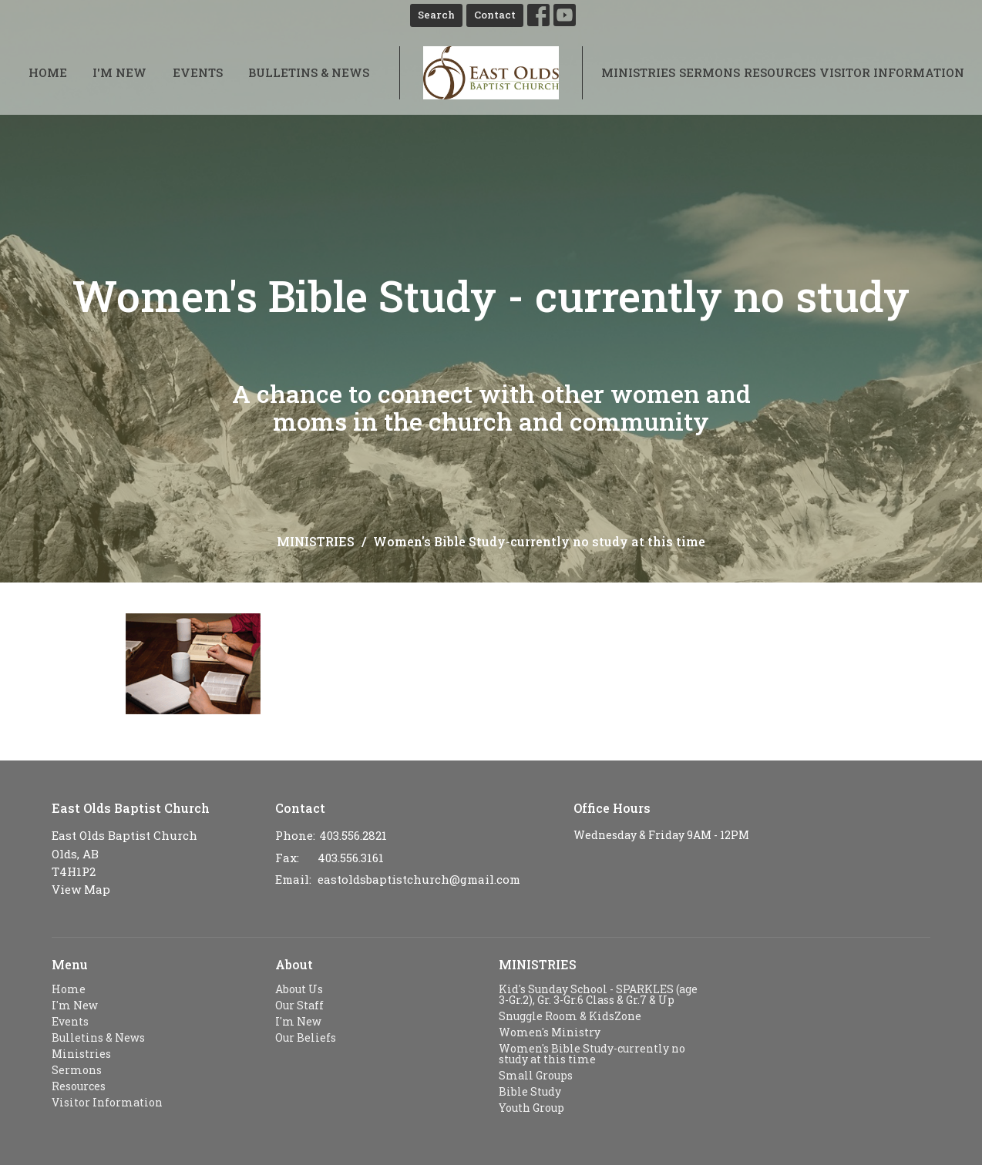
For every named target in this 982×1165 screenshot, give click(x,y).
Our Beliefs (305, 1037)
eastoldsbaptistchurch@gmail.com (419, 879)
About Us (299, 989)
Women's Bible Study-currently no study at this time (592, 1053)
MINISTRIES (316, 541)
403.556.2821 (353, 835)
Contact (495, 15)
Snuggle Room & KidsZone (570, 1016)
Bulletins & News (308, 72)
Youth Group (531, 1107)
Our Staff (299, 1005)
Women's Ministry (549, 1032)
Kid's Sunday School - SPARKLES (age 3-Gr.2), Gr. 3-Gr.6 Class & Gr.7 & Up (598, 994)
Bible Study (530, 1091)
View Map (81, 889)
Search (436, 15)
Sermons (709, 72)
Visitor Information (891, 72)
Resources (780, 72)
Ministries (638, 72)
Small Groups (536, 1075)
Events (198, 72)
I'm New (119, 72)
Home (48, 72)
